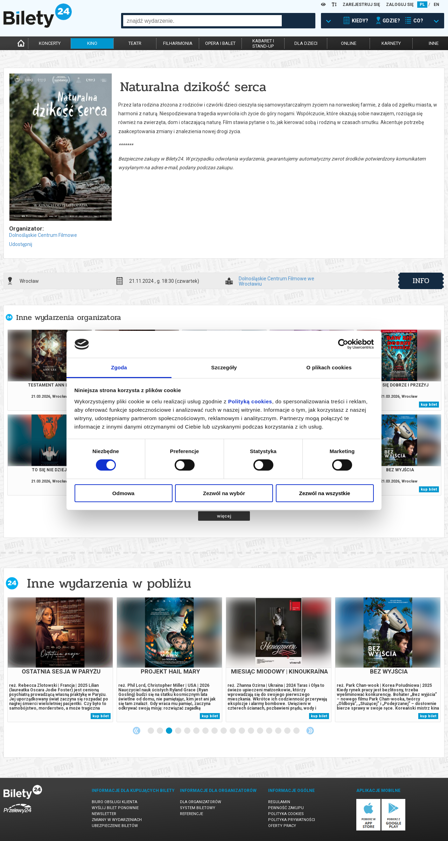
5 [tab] (187, 730)
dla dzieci (305, 43)
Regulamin (279, 802)
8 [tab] (214, 730)
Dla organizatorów (200, 802)
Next (310, 730)
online (348, 43)
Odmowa (123, 493)
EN (436, 4)
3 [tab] (169, 730)
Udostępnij (20, 244)
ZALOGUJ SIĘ (400, 4)
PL (422, 4)
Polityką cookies (250, 401)
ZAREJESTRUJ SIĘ (361, 4)
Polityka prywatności (291, 820)
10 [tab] (233, 730)
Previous (136, 730)
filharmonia (177, 43)
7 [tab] (205, 730)
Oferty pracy (282, 825)
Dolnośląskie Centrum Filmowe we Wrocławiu (276, 281)
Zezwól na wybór (224, 493)
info (421, 281)
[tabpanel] (60, 659)
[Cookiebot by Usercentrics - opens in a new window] (343, 344)
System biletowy (197, 808)
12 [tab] (251, 730)
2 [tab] (160, 730)
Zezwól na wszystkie (324, 493)
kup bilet (429, 404)
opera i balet (220, 43)
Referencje (191, 814)
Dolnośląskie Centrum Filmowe (43, 235)
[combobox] (202, 20)
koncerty (50, 43)
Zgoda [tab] (119, 367)
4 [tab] (178, 730)
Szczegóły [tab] (224, 367)
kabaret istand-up (263, 43)
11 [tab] (242, 730)
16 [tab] (287, 730)
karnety (391, 43)
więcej (224, 516)
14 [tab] (269, 730)
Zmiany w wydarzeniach (117, 820)
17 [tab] (296, 730)
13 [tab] (260, 730)
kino (92, 43)
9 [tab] (223, 730)
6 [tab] (196, 730)
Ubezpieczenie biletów (115, 825)
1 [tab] (151, 730)
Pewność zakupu (286, 808)
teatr (134, 43)
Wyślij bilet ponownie (115, 808)
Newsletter (104, 814)
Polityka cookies (286, 814)
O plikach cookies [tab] (328, 367)
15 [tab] (278, 730)
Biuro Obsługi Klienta (114, 802)
